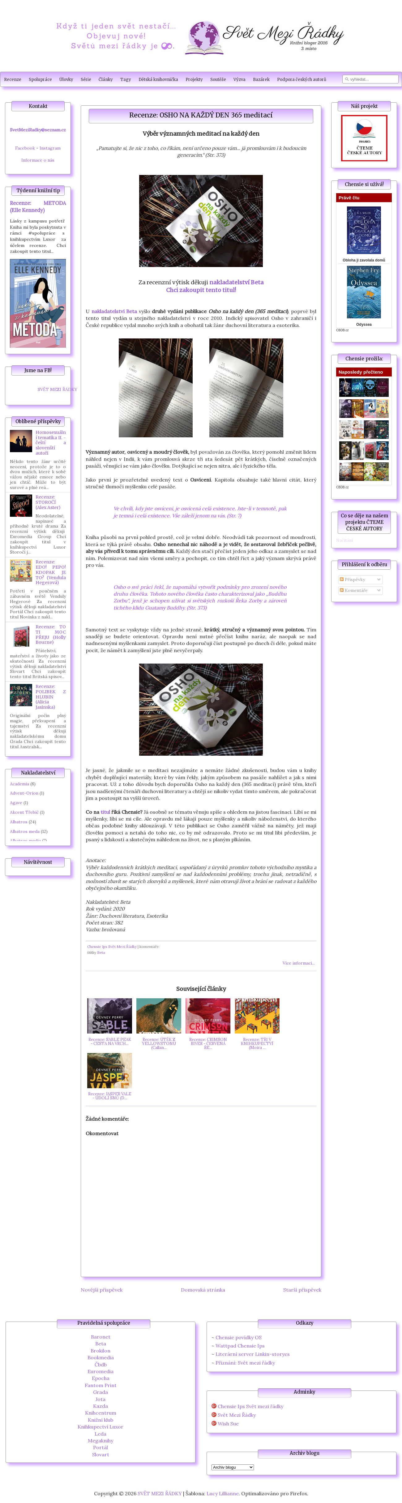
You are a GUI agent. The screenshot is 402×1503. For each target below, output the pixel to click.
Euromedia (100, 1371)
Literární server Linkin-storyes (253, 1354)
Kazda (100, 1406)
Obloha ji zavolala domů (364, 260)
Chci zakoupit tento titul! (201, 290)
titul (105, 812)
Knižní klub (100, 1420)
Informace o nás (37, 160)
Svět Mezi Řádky (237, 1415)
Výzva (239, 79)
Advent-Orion (24, 793)
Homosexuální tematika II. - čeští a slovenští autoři (51, 443)
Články (106, 79)
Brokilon (100, 1351)
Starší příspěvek (302, 1290)
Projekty (194, 79)
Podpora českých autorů (301, 79)
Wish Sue (228, 1424)
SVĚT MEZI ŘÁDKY (57, 389)
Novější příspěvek (101, 1290)
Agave (16, 802)
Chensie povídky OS (239, 1337)
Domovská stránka (203, 1290)
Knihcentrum (100, 1413)
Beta (101, 952)
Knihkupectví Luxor (100, 1427)
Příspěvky (352, 579)
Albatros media (25, 840)
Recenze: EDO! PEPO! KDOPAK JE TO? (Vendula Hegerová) (51, 572)
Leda (100, 1434)
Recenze (12, 79)
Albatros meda (25, 831)
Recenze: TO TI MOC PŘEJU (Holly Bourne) (51, 634)
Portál (100, 1447)
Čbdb (101, 1364)
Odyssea (364, 324)
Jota (100, 1399)
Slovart (100, 1454)
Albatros (19, 822)
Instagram (50, 148)
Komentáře (354, 590)
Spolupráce (40, 79)
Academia (19, 784)
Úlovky (66, 79)
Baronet (100, 1337)
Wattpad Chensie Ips (240, 1346)
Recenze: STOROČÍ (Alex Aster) (48, 502)
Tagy (125, 79)
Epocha (100, 1378)
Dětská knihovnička (158, 79)
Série (86, 79)
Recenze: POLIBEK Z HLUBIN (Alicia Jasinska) (51, 697)
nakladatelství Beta (236, 282)
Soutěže (218, 79)
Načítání (344, 540)
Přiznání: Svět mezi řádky (245, 1363)
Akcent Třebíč (24, 812)
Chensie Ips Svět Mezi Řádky (112, 946)
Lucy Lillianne (223, 1493)
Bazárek (261, 79)
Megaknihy (100, 1440)
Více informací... (299, 963)
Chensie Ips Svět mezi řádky (250, 1406)
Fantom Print (101, 1385)
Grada (100, 1392)
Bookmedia (101, 1357)
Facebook (25, 148)
